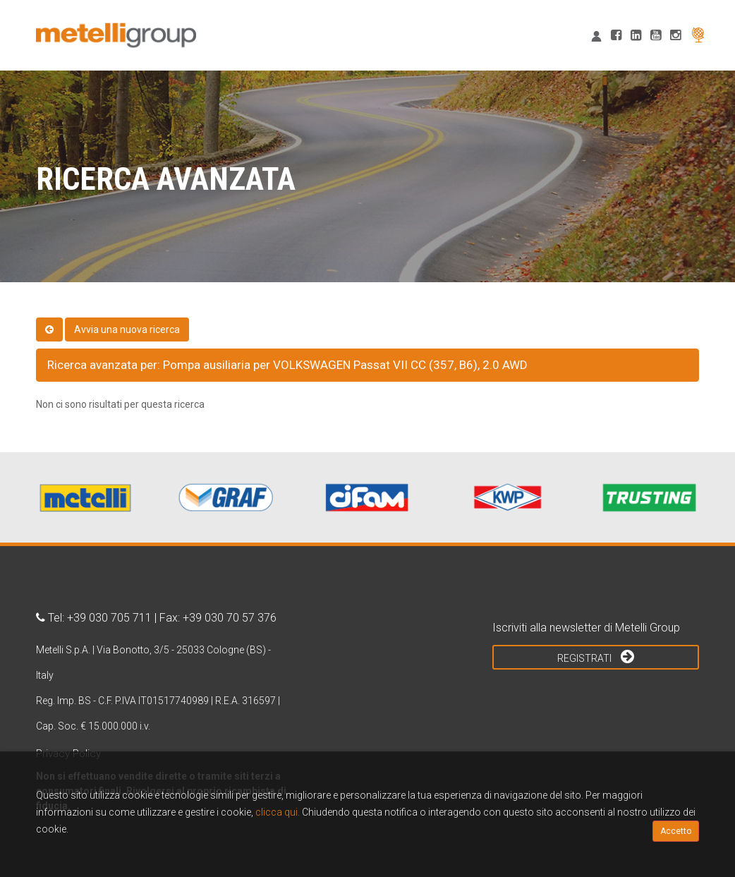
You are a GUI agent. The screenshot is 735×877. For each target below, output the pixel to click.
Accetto (675, 831)
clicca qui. (277, 812)
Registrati (595, 656)
